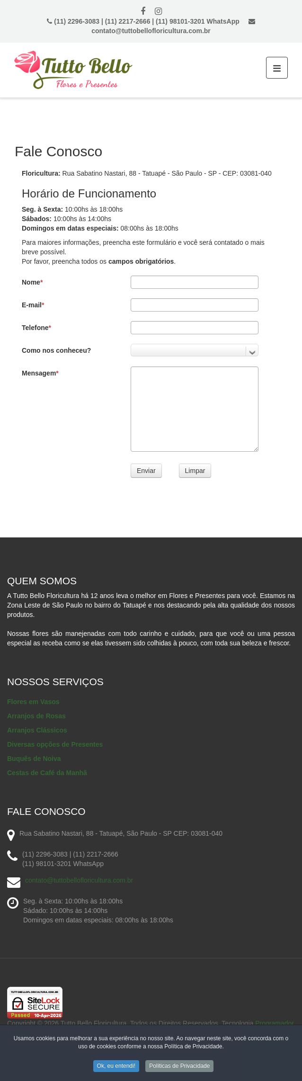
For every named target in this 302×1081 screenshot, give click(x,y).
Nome (32, 282)
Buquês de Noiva (34, 758)
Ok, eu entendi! (116, 1067)
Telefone (36, 327)
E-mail (33, 305)
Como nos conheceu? (56, 350)
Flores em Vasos (33, 702)
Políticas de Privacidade (179, 1067)
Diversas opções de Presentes (55, 744)
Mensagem (40, 373)
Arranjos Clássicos (37, 730)
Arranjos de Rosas (36, 716)
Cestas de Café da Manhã (47, 773)
